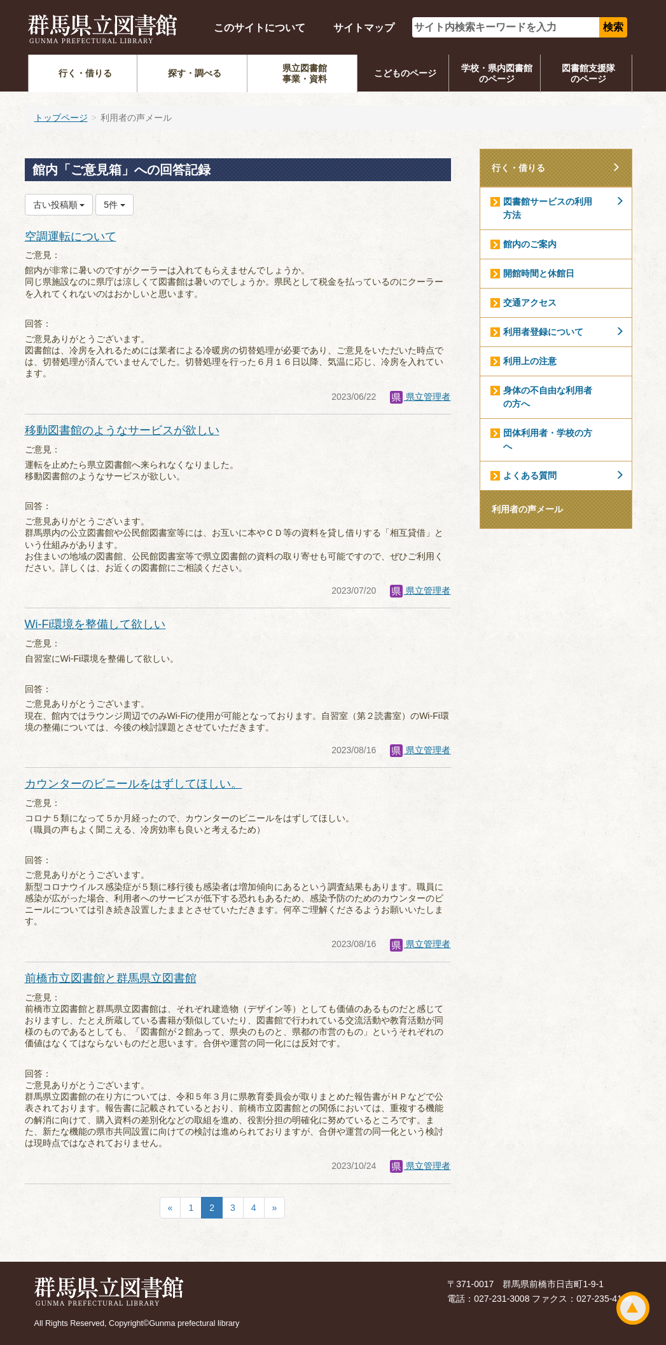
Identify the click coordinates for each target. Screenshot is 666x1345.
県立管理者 (420, 397)
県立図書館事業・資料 (304, 73)
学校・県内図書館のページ (496, 73)
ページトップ (632, 1308)
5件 (114, 205)
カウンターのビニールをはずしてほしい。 (133, 783)
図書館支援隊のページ (588, 73)
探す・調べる (194, 73)
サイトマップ (363, 27)
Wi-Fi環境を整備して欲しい (95, 624)
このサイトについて (259, 27)
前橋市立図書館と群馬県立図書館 (111, 978)
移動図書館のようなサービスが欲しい (122, 430)
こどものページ (405, 73)
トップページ (61, 118)
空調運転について (70, 236)
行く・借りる (85, 73)
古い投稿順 (59, 205)
